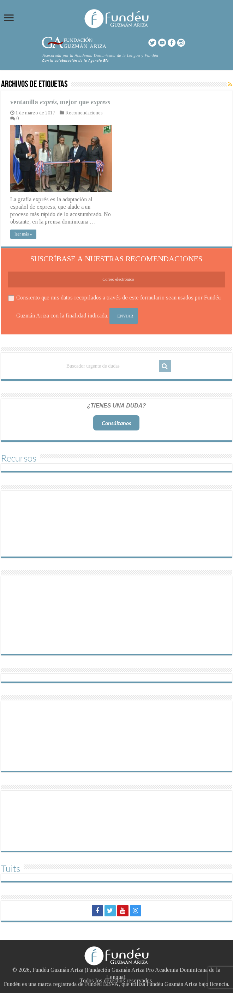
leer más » (23, 234)
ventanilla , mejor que (60, 102)
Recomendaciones (84, 112)
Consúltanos (116, 423)
